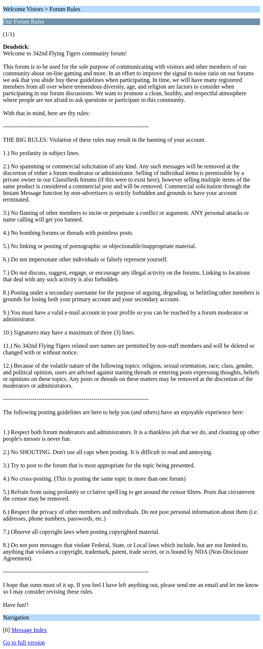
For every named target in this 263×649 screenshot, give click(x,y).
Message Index (29, 630)
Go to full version (24, 642)
